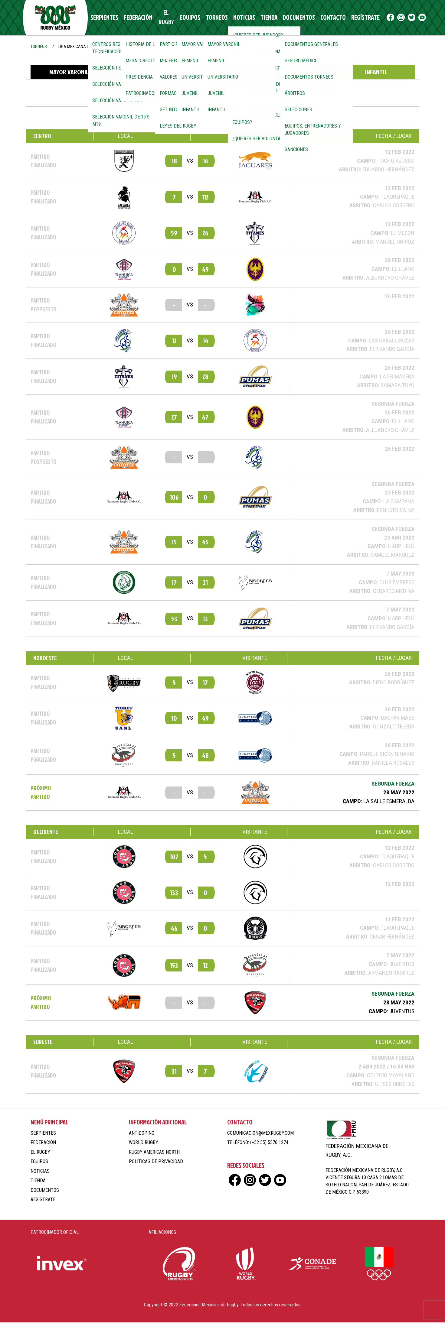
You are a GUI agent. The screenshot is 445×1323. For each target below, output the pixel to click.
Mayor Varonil (69, 72)
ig (385, 17)
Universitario (222, 72)
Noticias (238, 17)
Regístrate (347, 17)
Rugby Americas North (154, 1153)
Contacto (318, 17)
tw (396, 17)
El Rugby (166, 17)
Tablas (320, 90)
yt (406, 17)
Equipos (190, 17)
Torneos (214, 17)
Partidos (124, 90)
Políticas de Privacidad (156, 1162)
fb (374, 17)
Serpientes (108, 17)
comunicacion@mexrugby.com (260, 1134)
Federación (138, 17)
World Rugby (143, 1143)
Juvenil (299, 72)
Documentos (287, 17)
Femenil (146, 72)
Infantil (376, 72)
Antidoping (141, 1134)
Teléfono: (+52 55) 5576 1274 (257, 1143)
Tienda (260, 17)
